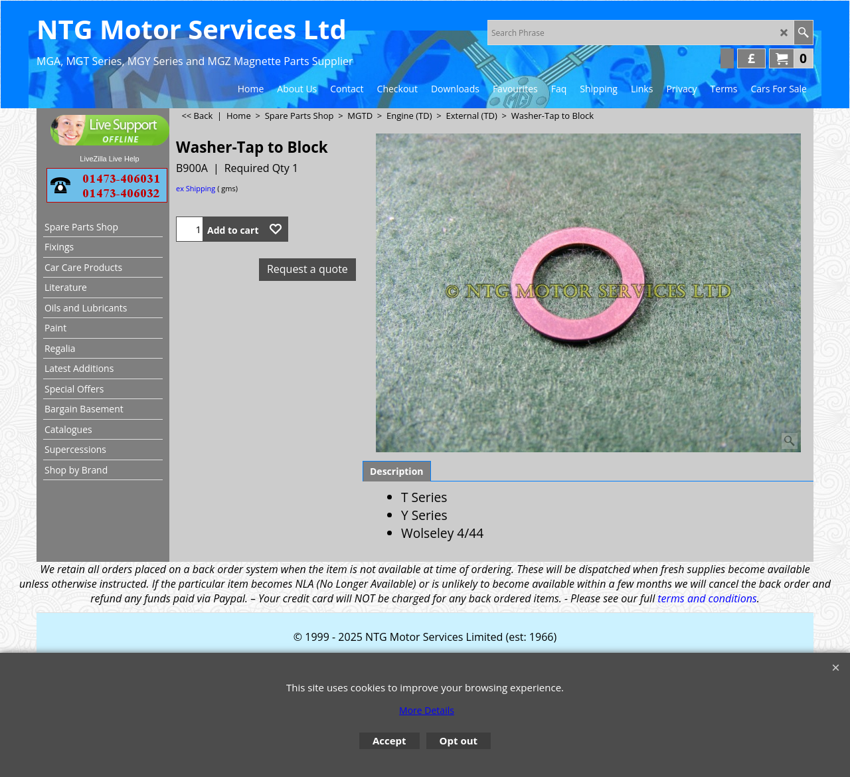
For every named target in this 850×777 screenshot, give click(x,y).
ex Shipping (195, 188)
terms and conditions (706, 598)
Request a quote (307, 269)
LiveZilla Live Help (109, 159)
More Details (426, 710)
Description (397, 471)
